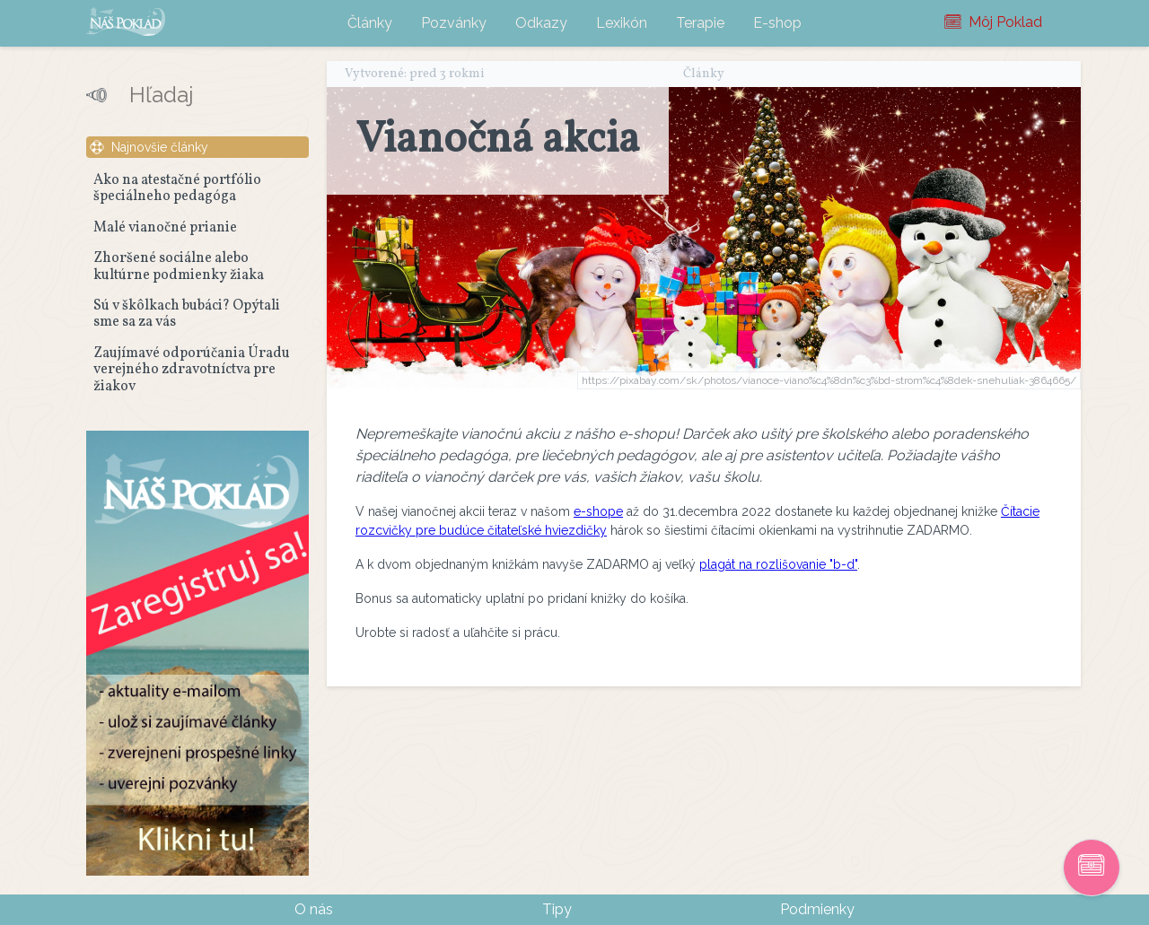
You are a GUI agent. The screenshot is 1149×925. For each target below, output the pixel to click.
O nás (313, 909)
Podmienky (817, 909)
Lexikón (621, 22)
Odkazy (541, 22)
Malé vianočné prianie (165, 228)
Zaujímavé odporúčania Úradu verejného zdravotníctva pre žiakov (191, 370)
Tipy (557, 909)
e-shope (598, 511)
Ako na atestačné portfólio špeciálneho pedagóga (177, 188)
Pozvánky (454, 22)
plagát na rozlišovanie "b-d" (778, 564)
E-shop (777, 22)
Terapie (700, 22)
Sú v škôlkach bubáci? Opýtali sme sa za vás (186, 314)
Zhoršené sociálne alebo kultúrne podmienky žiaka (178, 266)
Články (369, 22)
